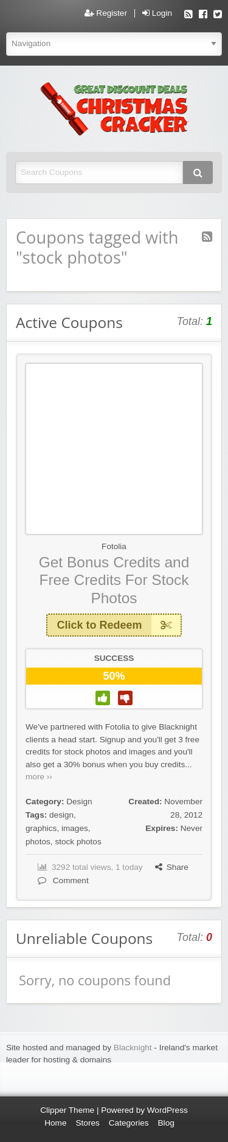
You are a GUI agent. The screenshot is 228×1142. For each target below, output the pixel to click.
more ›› (39, 776)
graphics (41, 828)
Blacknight (133, 1047)
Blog (166, 1122)
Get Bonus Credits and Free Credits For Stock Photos (114, 580)
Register (106, 13)
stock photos (78, 841)
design (61, 814)
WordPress (167, 1110)
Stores (88, 1122)
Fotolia (114, 546)
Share (171, 867)
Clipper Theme (67, 1110)
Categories (129, 1122)
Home (55, 1122)
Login (157, 13)
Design (79, 801)
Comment (63, 880)
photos (38, 841)
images (74, 828)
